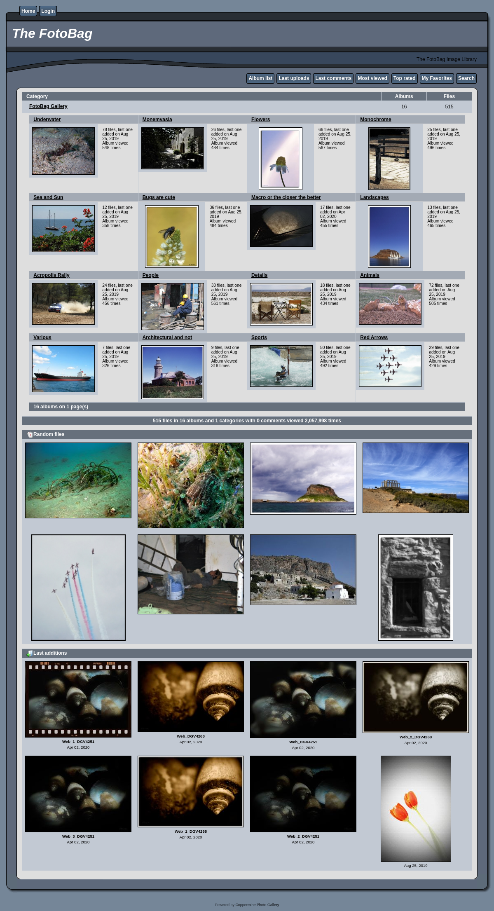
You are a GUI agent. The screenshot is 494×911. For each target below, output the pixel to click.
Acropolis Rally (51, 275)
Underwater (47, 119)
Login (48, 11)
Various (42, 337)
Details (259, 275)
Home (28, 11)
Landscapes (374, 197)
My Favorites (437, 78)
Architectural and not (167, 337)
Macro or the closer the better (286, 197)
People (151, 275)
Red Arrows (374, 337)
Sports (259, 337)
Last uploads (294, 78)
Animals (369, 275)
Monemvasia (157, 119)
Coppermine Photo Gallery (257, 905)
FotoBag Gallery (48, 106)
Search (466, 78)
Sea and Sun (48, 197)
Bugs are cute (159, 197)
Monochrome (375, 119)
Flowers (260, 119)
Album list (260, 78)
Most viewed (372, 78)
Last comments (333, 78)
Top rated (404, 78)
